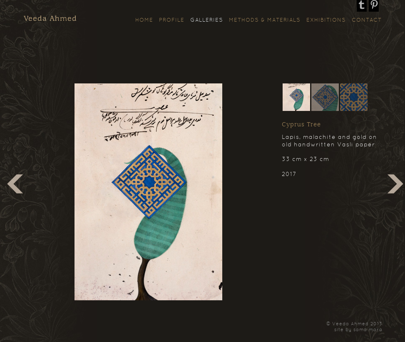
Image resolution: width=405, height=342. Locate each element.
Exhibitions (326, 20)
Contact (367, 20)
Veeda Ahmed (50, 18)
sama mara (368, 330)
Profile (171, 20)
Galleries (206, 20)
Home (144, 20)
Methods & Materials (265, 20)
